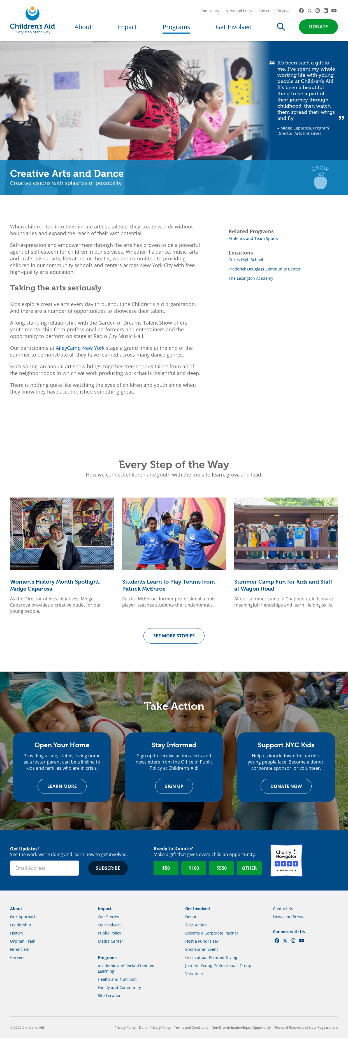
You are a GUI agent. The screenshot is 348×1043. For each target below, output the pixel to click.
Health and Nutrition (117, 984)
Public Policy (109, 937)
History (16, 937)
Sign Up (284, 12)
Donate (318, 29)
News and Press (239, 12)
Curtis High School (246, 263)
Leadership (20, 929)
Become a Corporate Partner (211, 937)
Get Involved (234, 28)
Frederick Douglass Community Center (265, 272)
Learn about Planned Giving (211, 962)
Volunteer (194, 978)
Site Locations (111, 1000)
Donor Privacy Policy (155, 1032)
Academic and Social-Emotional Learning (127, 973)
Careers (265, 12)
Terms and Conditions (191, 1032)
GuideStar (321, 865)
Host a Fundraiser (202, 946)
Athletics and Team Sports (253, 242)
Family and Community (119, 992)
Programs (176, 28)
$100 (194, 873)
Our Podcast (109, 929)
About (83, 28)
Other (249, 873)
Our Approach (23, 921)
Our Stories (108, 921)
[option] (62, 559)
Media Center (110, 946)
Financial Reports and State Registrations (306, 1032)
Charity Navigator (286, 865)
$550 (222, 873)
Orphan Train (23, 946)
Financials (19, 954)
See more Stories (174, 640)
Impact (127, 28)
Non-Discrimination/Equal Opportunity (241, 1032)
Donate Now (286, 791)
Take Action (196, 929)
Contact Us (210, 12)
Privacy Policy (125, 1032)
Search (281, 28)
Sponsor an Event (201, 954)
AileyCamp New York (80, 351)
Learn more (62, 791)
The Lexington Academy (251, 282)
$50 (166, 873)
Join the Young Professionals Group (218, 970)
